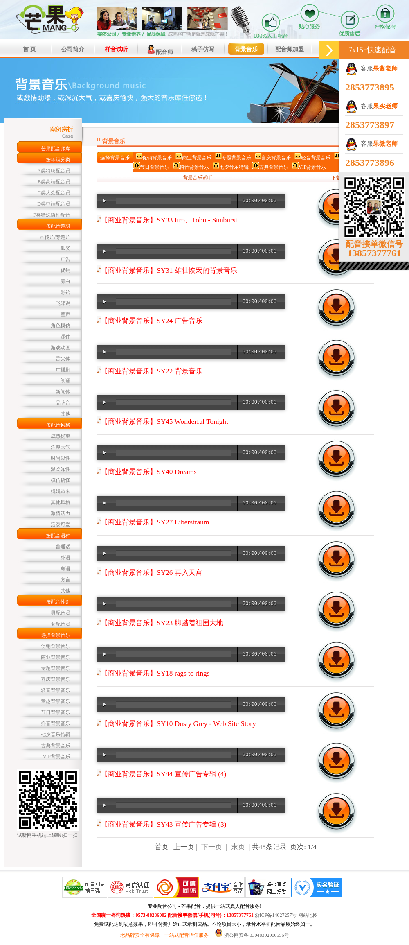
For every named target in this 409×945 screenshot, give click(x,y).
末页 (238, 847)
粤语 (65, 569)
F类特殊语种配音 (51, 215)
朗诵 (65, 381)
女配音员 (60, 624)
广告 (65, 259)
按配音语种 (58, 535)
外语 (65, 558)
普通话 (63, 546)
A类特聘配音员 (53, 171)
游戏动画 (60, 347)
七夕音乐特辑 (55, 734)
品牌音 (63, 403)
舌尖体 (63, 359)
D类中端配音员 (53, 204)
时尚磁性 (60, 458)
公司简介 (72, 49)
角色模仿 (60, 325)
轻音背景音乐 (55, 690)
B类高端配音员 (54, 182)
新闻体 (63, 392)
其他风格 (60, 502)
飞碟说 (63, 303)
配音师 (159, 49)
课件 (65, 336)
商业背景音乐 (55, 657)
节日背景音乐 (55, 712)
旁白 (65, 281)
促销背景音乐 (55, 646)
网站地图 (308, 915)
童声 (65, 314)
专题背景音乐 (55, 668)
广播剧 (63, 370)
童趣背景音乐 (55, 701)
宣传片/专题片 (55, 237)
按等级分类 (58, 160)
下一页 (211, 847)
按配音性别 (58, 602)
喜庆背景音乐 (55, 679)
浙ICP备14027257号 (276, 915)
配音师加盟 (289, 49)
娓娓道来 (60, 491)
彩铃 (65, 292)
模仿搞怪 (60, 480)
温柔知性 (60, 469)
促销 (65, 270)
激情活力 (60, 513)
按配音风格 (58, 425)
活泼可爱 (60, 524)
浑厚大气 (60, 447)
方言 (65, 580)
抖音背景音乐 (55, 723)
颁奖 (65, 248)
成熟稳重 (60, 436)
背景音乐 (246, 49)
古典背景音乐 (55, 745)
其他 (65, 414)
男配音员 (60, 613)
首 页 (29, 49)
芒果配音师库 (55, 148)
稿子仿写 (202, 49)
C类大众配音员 (54, 193)
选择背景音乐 (55, 635)
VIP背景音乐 (56, 757)
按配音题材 (58, 226)
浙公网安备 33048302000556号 (256, 935)
